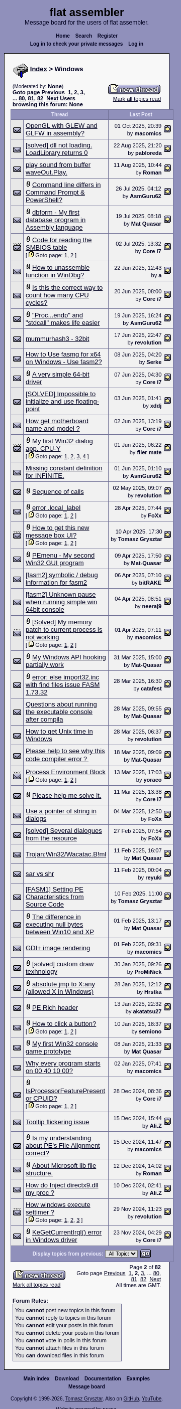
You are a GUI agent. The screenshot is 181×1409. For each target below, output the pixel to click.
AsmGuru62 (145, 196)
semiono (150, 1031)
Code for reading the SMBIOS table (59, 243)
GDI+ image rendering (58, 948)
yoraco (152, 780)
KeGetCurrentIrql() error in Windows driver (64, 1236)
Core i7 (151, 251)
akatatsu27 (147, 1011)
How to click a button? (64, 1023)
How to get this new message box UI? (57, 531)
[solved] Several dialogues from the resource (64, 834)
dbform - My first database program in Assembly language (55, 220)
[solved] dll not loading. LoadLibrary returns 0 (59, 148)
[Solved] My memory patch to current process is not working (64, 629)
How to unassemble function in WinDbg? (57, 271)
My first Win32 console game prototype (62, 1047)
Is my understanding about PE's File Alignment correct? (63, 1145)
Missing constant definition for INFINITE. (64, 471)
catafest (151, 688)
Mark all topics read (137, 99)
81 (31, 98)
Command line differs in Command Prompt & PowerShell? (63, 192)
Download (67, 1378)
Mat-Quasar (146, 563)
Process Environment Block (66, 772)
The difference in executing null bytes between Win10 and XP (60, 924)
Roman (152, 172)
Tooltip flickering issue (57, 1122)
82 (40, 98)
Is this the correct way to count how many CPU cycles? (64, 295)
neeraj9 (152, 606)
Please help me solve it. (66, 795)
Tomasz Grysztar (140, 539)
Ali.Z (156, 1126)
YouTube (151, 1398)
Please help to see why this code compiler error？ (65, 755)
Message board (86, 1386)
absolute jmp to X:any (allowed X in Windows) (60, 987)
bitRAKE (150, 583)
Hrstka (152, 992)
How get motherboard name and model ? (57, 424)
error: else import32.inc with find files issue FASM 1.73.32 (63, 684)
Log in (135, 44)
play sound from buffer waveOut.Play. (58, 168)
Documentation (102, 1378)
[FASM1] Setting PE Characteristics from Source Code (55, 897)
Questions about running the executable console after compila (61, 711)
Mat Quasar (147, 858)
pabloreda (148, 153)
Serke (153, 362)
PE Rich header (55, 1007)
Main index (37, 1378)
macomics (147, 133)
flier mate (149, 452)
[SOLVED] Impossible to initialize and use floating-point (62, 401)
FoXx (154, 515)
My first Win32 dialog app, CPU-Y (59, 444)
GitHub (131, 1398)
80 (22, 98)
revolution (148, 342)
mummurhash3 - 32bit (57, 338)
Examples (138, 1378)
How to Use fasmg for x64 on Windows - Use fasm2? (64, 358)
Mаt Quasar (146, 224)
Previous (52, 92)
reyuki (153, 877)
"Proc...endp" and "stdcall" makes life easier (63, 318)
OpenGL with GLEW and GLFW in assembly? (62, 129)
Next (52, 98)
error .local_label (56, 507)
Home (63, 36)
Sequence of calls (58, 491)
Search (83, 36)
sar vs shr (40, 873)
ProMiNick (148, 972)
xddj (156, 406)
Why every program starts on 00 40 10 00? (63, 1067)
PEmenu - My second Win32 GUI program (60, 559)
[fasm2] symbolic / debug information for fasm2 (62, 578)
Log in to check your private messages (76, 44)
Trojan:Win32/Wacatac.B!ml (66, 854)
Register (108, 36)
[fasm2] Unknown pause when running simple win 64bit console (61, 602)
